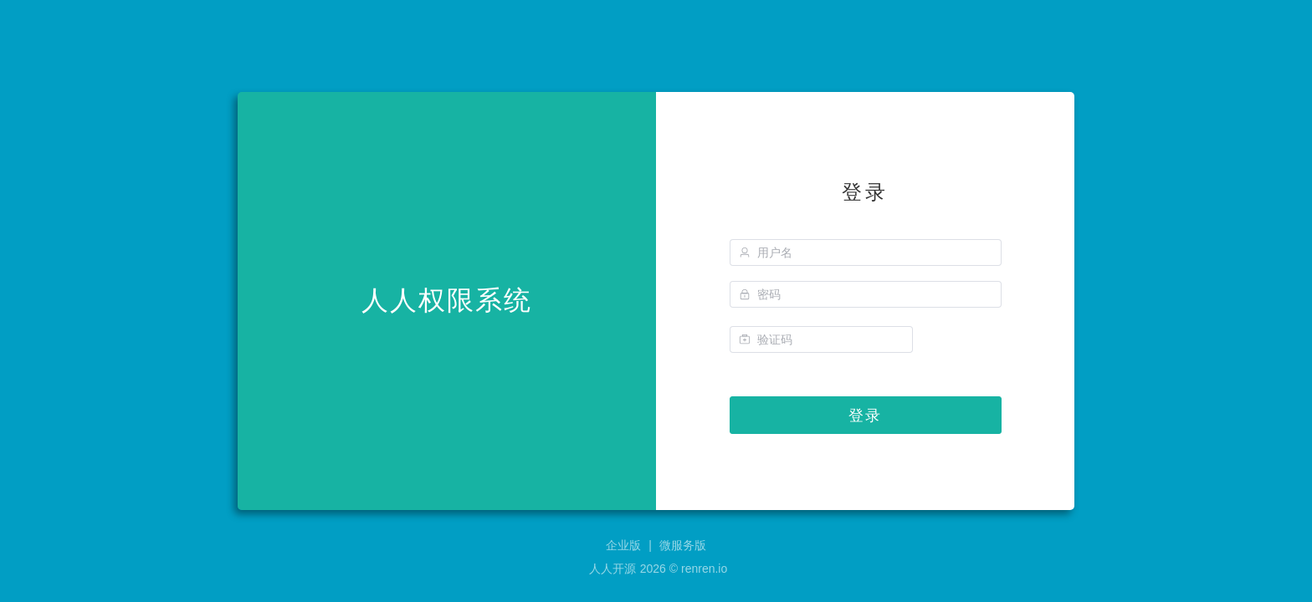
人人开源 (612, 568)
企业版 (623, 545)
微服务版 (682, 545)
